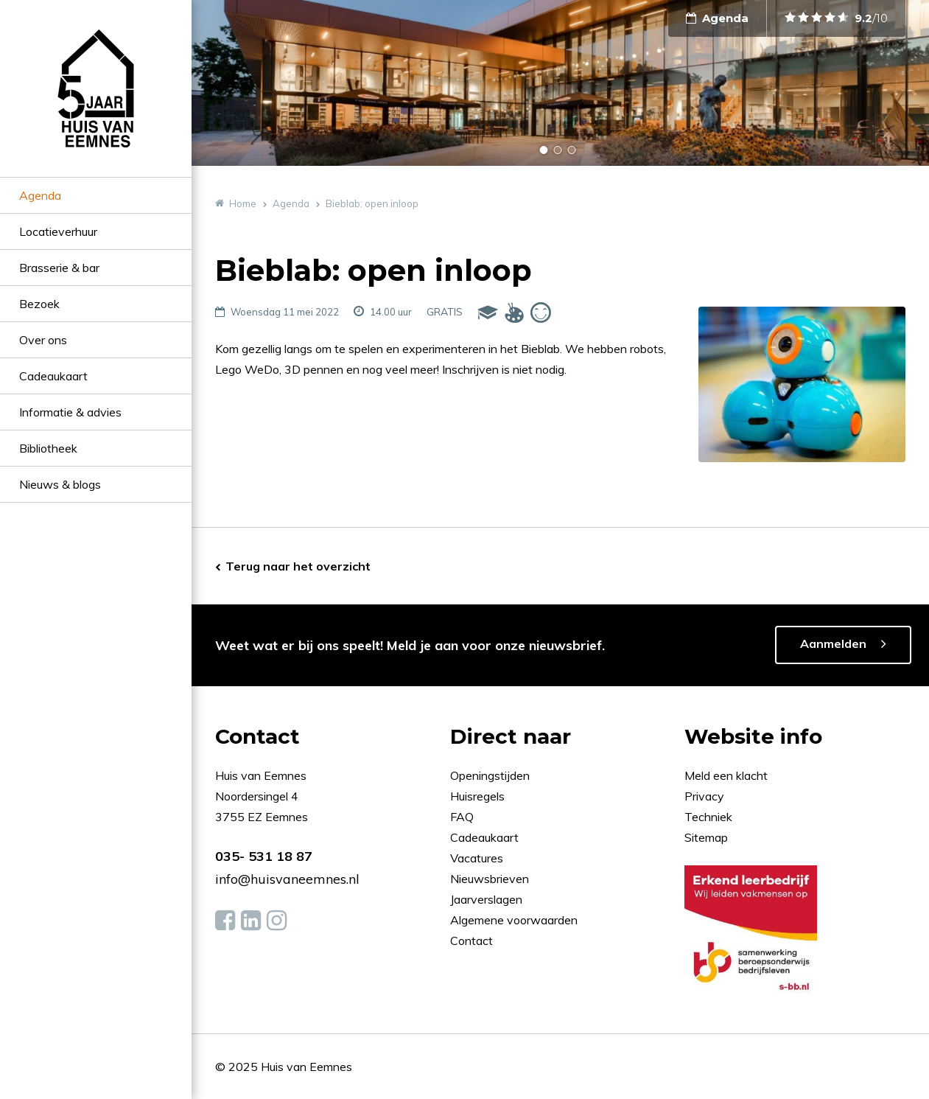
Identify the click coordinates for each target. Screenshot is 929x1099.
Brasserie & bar (59, 267)
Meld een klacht (726, 775)
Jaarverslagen (487, 899)
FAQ (463, 816)
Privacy (704, 796)
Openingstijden (490, 775)
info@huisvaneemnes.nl (287, 879)
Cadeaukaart (53, 376)
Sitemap (706, 837)
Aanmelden (833, 643)
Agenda (40, 195)
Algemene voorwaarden (514, 920)
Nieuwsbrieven (491, 878)
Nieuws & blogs (60, 484)
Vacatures (476, 858)
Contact (471, 940)
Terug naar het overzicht (298, 566)
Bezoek (39, 303)
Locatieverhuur (58, 231)
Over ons (43, 339)
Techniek (708, 816)
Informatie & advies (70, 412)
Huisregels (479, 796)
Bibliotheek (48, 448)
